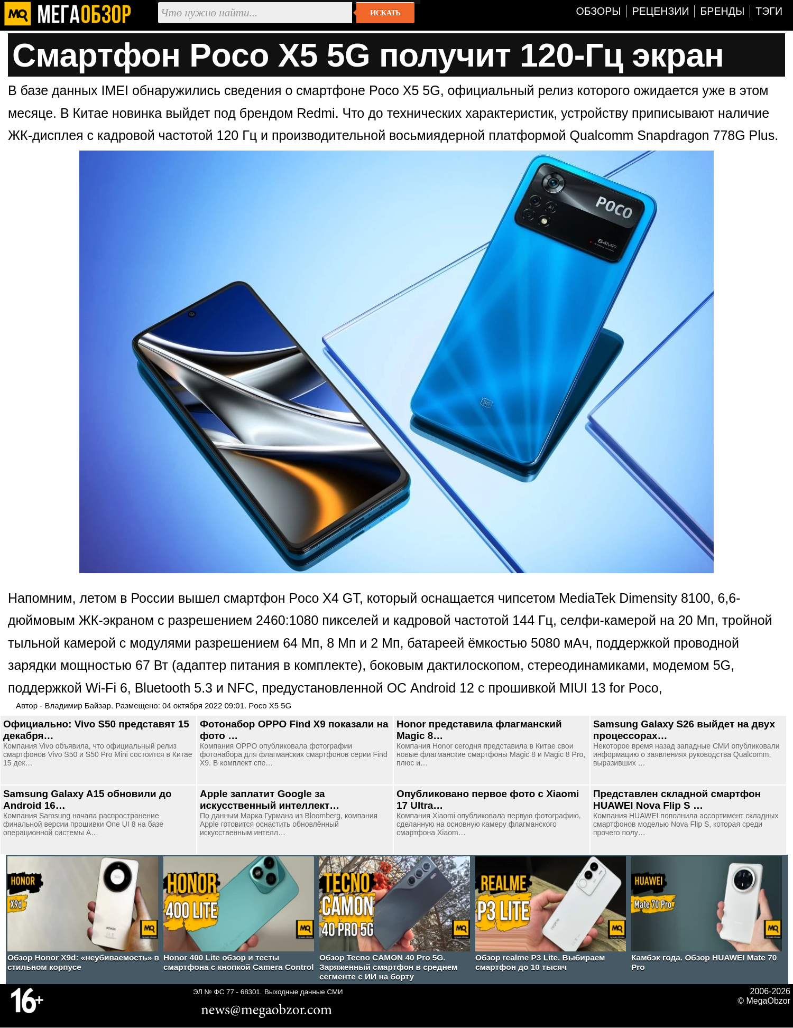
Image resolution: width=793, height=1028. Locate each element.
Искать (385, 12)
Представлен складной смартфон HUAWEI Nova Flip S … (677, 799)
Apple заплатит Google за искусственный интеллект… (269, 799)
